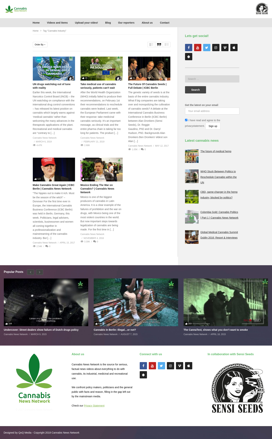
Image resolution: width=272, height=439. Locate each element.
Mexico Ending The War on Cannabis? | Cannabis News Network (97, 189)
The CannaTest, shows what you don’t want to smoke (216, 329)
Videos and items (57, 22)
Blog (108, 22)
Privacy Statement (94, 405)
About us (147, 22)
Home (36, 22)
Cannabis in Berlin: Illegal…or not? (115, 329)
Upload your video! (86, 22)
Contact (164, 22)
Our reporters (126, 22)
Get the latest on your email (201, 105)
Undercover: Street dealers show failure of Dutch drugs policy (41, 329)
